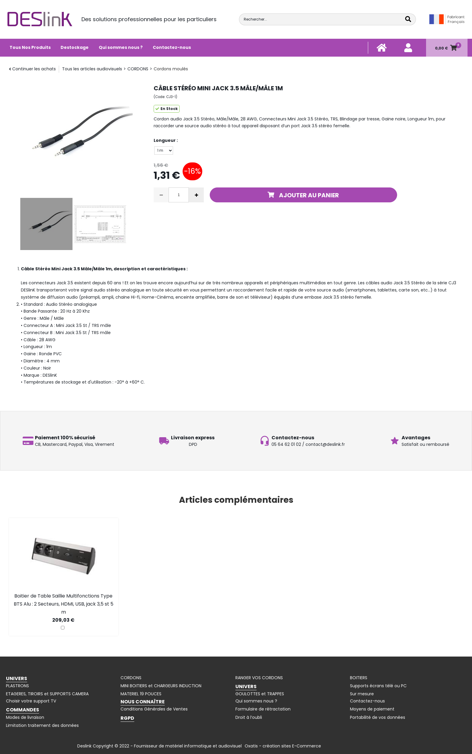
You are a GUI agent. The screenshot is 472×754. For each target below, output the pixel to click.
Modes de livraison (25, 717)
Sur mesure (362, 694)
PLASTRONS (17, 686)
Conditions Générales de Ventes (154, 709)
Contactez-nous (172, 47)
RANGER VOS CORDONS (259, 678)
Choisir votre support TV (31, 701)
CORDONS (137, 69)
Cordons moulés (171, 69)
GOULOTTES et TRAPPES (259, 694)
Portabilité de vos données (377, 717)
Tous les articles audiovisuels (92, 69)
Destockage (75, 47)
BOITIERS (358, 678)
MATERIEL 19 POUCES (141, 694)
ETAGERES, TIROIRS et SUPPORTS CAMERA (47, 694)
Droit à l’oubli (248, 717)
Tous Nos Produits (30, 47)
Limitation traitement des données (42, 725)
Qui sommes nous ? (121, 47)
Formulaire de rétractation (263, 709)
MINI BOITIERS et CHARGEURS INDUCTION (161, 686)
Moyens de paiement (372, 709)
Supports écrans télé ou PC (378, 686)
